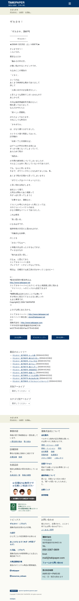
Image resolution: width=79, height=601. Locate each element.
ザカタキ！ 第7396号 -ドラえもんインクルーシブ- (30, 381)
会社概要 (44, 451)
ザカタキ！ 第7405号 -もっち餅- (24, 355)
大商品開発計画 (16, 562)
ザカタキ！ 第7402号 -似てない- (24, 364)
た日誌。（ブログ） (18, 550)
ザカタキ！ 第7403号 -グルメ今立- (24, 361)
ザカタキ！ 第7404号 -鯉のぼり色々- (25, 358)
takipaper (14, 571)
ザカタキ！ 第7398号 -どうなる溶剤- (25, 375)
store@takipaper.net (37, 317)
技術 (20, 457)
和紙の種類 (26, 475)
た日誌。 (28, 12)
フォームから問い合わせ (52, 563)
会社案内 (44, 435)
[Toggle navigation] (68, 3)
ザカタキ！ (13, 12)
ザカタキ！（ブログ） (18, 524)
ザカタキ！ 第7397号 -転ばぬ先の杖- (25, 378)
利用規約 (12, 599)
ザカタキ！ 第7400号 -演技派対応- (24, 370)
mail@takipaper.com (53, 557)
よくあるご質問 (47, 530)
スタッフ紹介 (46, 458)
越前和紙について (48, 475)
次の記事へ (18, 337)
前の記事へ (60, 337)
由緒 (52, 451)
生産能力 (54, 455)
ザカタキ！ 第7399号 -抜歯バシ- (24, 373)
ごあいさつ (58, 458)
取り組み (27, 441)
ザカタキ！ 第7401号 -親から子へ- (24, 367)
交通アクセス (46, 464)
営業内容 (44, 455)
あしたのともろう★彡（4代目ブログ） (22, 543)
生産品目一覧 (15, 475)
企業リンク (45, 490)
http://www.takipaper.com (31, 323)
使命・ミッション (48, 448)
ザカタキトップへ (39, 337)
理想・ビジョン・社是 (50, 445)
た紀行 (21, 12)
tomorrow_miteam (18, 576)
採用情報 (44, 495)
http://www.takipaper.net (20, 283)
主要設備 (13, 457)
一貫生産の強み (16, 441)
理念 (59, 448)
